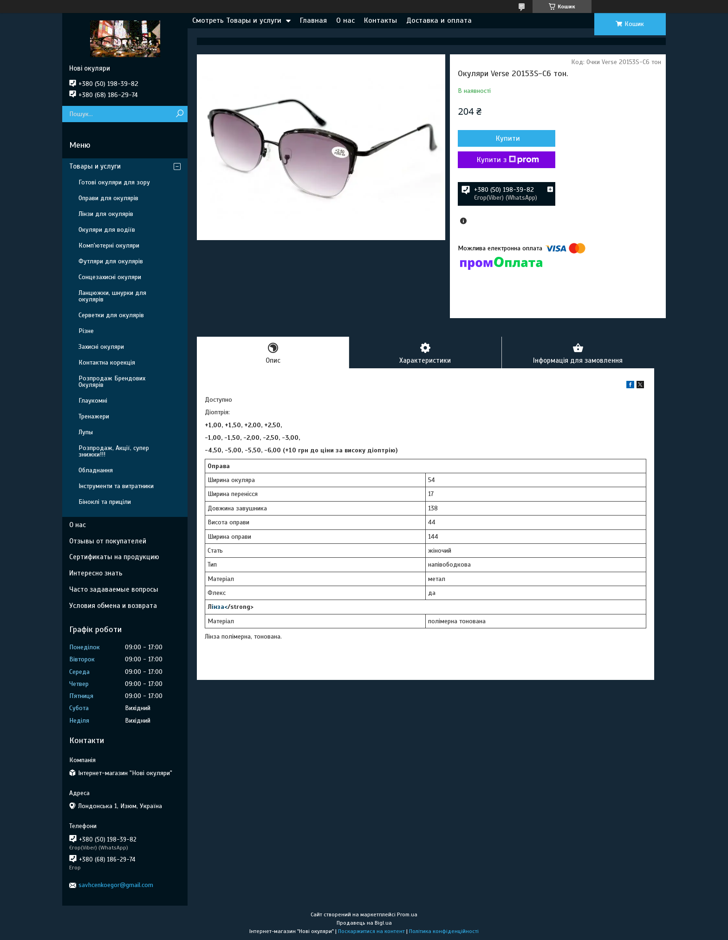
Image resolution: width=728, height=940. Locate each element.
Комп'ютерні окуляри (108, 245)
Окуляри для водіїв (106, 230)
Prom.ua (407, 914)
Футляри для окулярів (110, 261)
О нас (345, 20)
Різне (86, 331)
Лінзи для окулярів (105, 214)
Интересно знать (96, 573)
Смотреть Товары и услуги (236, 20)
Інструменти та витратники (116, 486)
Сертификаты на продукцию (114, 557)
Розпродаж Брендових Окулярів (111, 381)
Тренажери (93, 416)
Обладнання (95, 470)
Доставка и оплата (439, 20)
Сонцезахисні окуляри (109, 277)
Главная (313, 20)
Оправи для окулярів (108, 198)
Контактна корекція (106, 362)
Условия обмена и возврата (113, 605)
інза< (220, 607)
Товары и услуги (95, 166)
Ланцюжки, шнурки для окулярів (112, 296)
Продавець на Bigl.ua (364, 923)
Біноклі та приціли (104, 502)
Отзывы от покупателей (107, 541)
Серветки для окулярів (111, 315)
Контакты (380, 20)
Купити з (508, 159)
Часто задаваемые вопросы (113, 589)
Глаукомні (92, 401)
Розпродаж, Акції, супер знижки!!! (113, 451)
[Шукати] (179, 114)
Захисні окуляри (101, 347)
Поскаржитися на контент (371, 931)
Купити (508, 138)
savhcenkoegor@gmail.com (115, 885)
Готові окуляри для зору (114, 182)
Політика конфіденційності (444, 931)
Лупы (85, 432)
